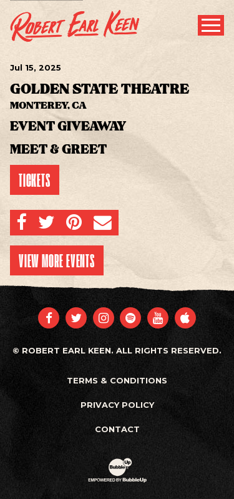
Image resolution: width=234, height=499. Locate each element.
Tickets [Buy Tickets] (35, 180)
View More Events (57, 260)
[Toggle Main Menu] (211, 25)
